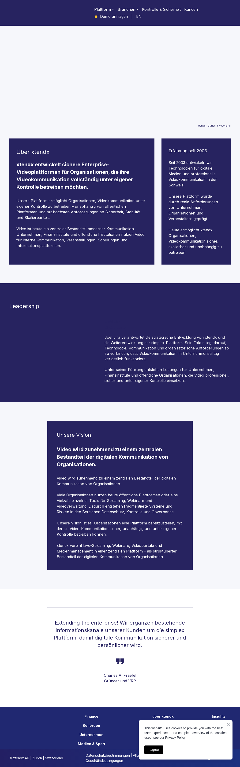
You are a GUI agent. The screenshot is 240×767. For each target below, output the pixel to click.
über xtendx (163, 716)
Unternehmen (91, 734)
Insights (219, 716)
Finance (91, 716)
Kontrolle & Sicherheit (161, 9)
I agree (154, 750)
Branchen (126, 9)
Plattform (102, 9)
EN (139, 16)
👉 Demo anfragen (111, 16)
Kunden (191, 9)
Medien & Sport (91, 744)
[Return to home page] (28, 13)
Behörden (91, 725)
